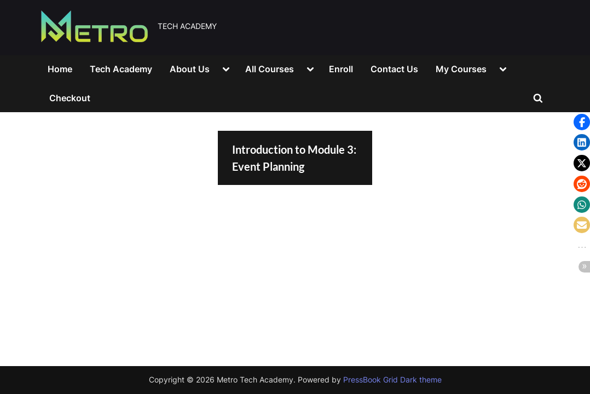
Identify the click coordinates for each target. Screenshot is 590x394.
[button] (582, 122)
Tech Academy (121, 68)
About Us (190, 68)
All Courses (269, 68)
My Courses (461, 68)
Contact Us (394, 68)
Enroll (341, 68)
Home (60, 68)
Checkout (69, 97)
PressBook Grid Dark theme (392, 379)
